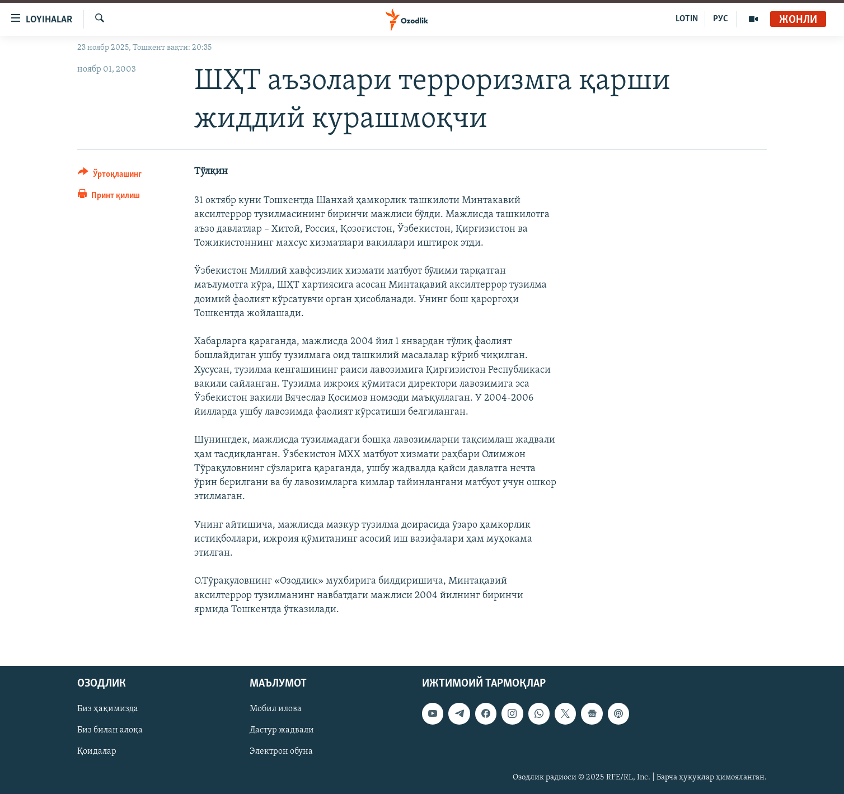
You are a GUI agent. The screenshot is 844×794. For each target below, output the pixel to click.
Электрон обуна (281, 751)
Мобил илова (276, 708)
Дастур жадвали (282, 730)
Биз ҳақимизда (107, 708)
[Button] (110, 176)
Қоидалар (96, 751)
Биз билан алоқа (110, 730)
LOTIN (687, 19)
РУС (720, 19)
